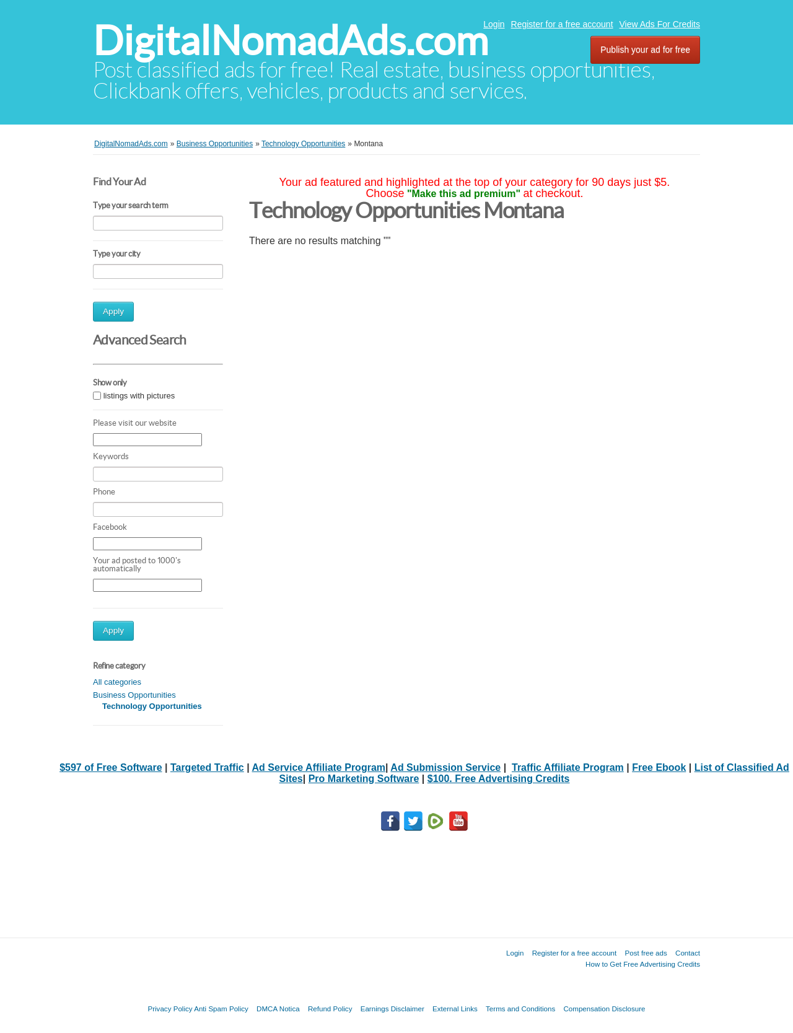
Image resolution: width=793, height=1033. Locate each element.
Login (493, 24)
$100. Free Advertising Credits (498, 778)
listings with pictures (139, 395)
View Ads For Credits (660, 24)
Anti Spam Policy (221, 1008)
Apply (113, 311)
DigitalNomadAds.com (290, 40)
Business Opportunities (134, 695)
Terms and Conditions (520, 1008)
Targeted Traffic (207, 767)
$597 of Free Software (110, 767)
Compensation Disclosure (604, 1008)
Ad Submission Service (445, 767)
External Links (455, 1008)
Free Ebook (659, 767)
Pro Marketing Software (364, 778)
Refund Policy (330, 1008)
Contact (687, 953)
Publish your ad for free (645, 50)
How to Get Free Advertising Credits (642, 964)
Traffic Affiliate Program (568, 767)
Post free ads (645, 953)
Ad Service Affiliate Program (318, 767)
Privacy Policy (169, 1008)
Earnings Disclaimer (392, 1008)
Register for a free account (562, 24)
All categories (117, 682)
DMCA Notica (278, 1008)
